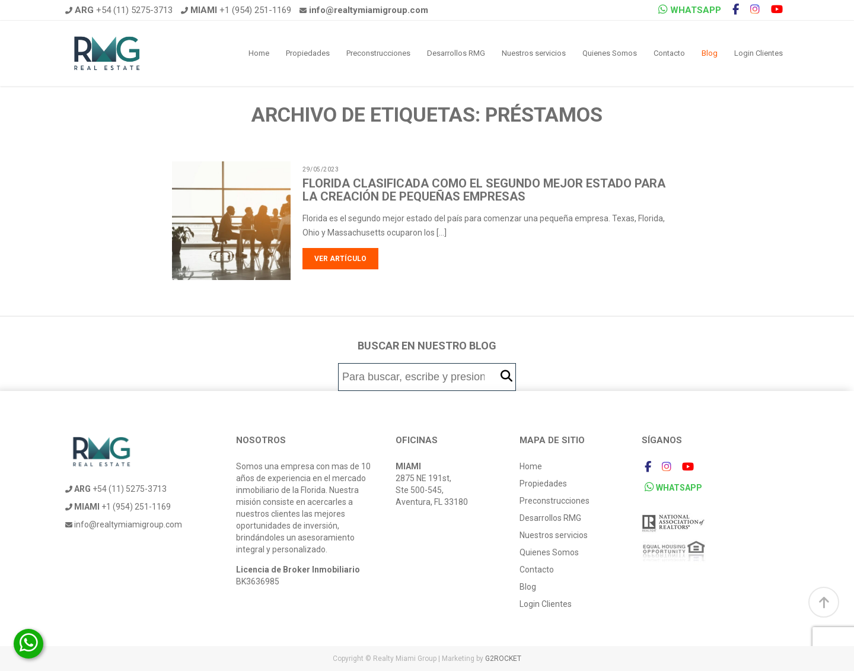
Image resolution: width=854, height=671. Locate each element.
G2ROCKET (503, 658)
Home (258, 53)
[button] (506, 376)
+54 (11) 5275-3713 (119, 10)
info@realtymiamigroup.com (123, 524)
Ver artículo (340, 259)
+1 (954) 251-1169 (236, 10)
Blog (710, 53)
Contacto (669, 53)
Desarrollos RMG (456, 53)
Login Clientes (758, 53)
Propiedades (308, 53)
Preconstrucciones (378, 53)
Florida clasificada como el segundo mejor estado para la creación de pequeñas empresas (483, 189)
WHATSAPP (689, 9)
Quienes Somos (609, 53)
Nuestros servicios (534, 53)
